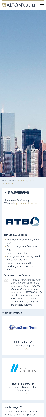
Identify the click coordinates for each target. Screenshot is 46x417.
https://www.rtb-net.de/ (25, 203)
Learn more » (23, 348)
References (22, 180)
